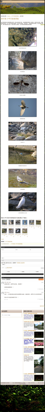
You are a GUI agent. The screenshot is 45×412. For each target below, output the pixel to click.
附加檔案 (3, 260)
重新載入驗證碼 (21, 262)
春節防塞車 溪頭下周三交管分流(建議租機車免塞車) (32, 321)
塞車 (33, 322)
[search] (11, 315)
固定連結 (42, 282)
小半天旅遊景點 (8, 241)
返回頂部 (42, 306)
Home (8, 16)
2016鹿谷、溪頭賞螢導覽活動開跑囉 (30, 373)
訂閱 (3, 267)
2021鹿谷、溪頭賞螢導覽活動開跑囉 (30, 330)
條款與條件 (9, 267)
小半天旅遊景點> (15, 16)
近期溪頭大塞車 (26, 355)
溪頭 (31, 322)
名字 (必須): (2, 249)
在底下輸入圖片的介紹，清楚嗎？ (12, 262)
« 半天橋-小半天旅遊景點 (16, 243)
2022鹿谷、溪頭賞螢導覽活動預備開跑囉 (30, 313)
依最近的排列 (8, 279)
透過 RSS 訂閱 (41, 279)
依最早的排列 (3, 279)
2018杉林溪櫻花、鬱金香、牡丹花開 (30, 338)
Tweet (2, 239)
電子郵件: (16, 249)
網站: (30, 249)
